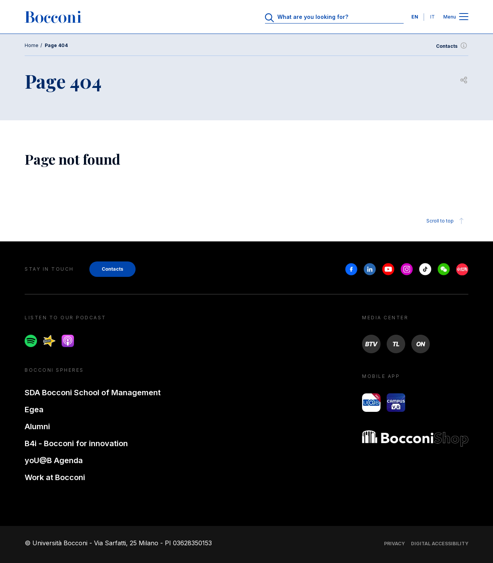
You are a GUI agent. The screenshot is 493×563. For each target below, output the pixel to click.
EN (414, 17)
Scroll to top (446, 221)
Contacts (452, 46)
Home (32, 45)
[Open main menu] (463, 17)
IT (432, 17)
